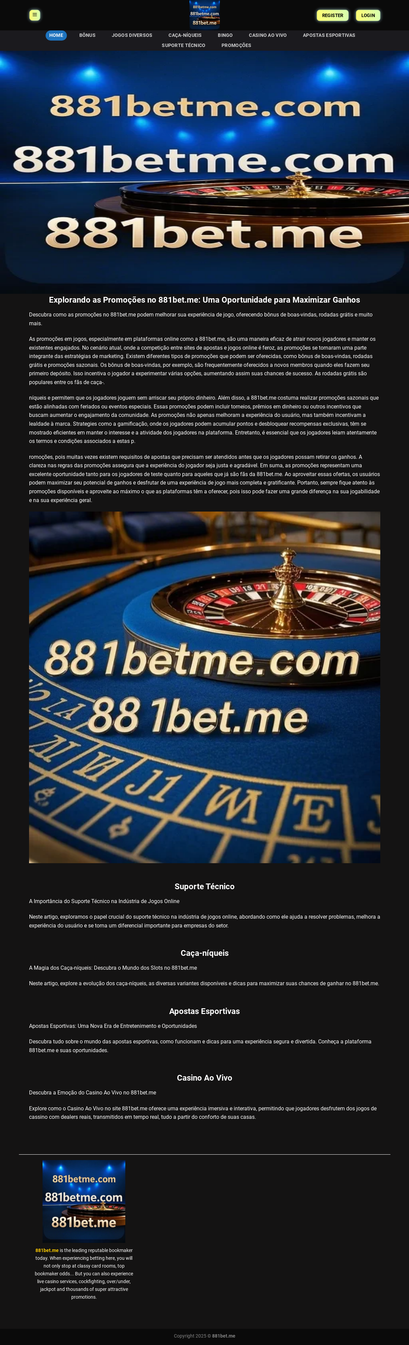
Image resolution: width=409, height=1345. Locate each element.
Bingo (225, 35)
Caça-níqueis (185, 35)
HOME (56, 35)
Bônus (87, 35)
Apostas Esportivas (329, 35)
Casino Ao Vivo (268, 35)
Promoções (237, 45)
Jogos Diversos (132, 35)
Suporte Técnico (183, 45)
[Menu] (35, 15)
